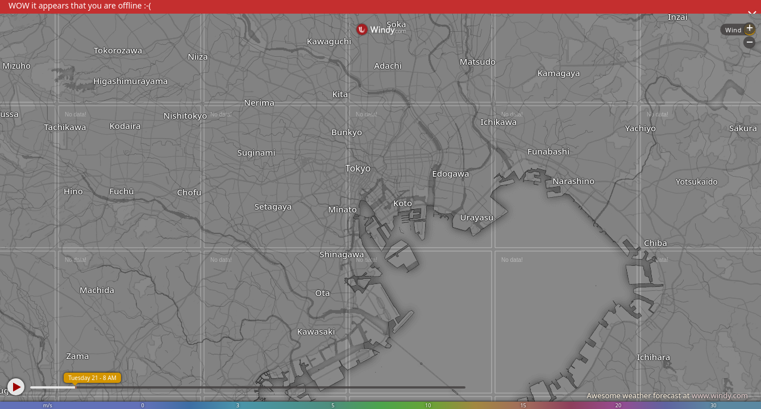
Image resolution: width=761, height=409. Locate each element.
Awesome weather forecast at (667, 395)
